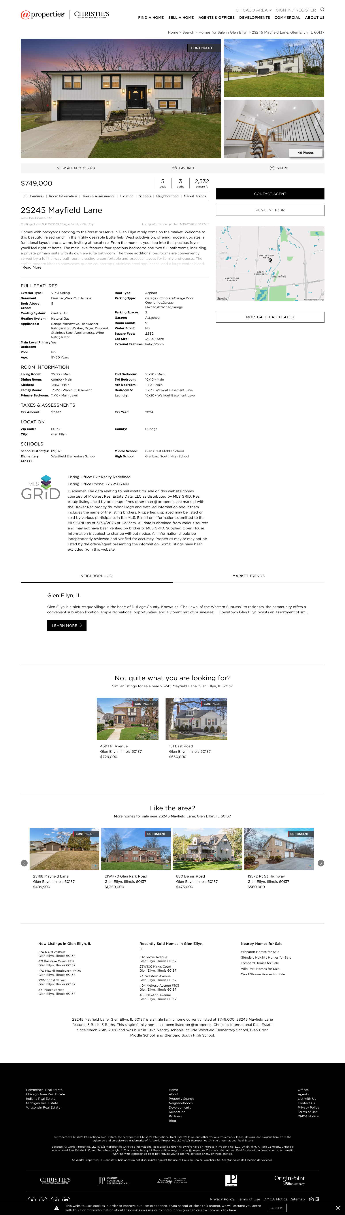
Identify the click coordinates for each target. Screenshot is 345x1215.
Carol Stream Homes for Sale (263, 974)
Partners (175, 1116)
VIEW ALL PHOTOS (76, 168)
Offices (303, 1090)
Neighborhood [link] (167, 196)
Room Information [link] (63, 196)
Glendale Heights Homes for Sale (266, 957)
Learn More (67, 625)
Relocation (177, 1112)
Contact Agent (270, 194)
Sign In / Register (296, 10)
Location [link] (127, 196)
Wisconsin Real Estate (43, 1107)
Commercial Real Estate (44, 1090)
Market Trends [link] (195, 196)
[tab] (97, 576)
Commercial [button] (287, 17)
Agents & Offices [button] (216, 17)
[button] (270, 263)
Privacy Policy (308, 1107)
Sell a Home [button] (181, 17)
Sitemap (298, 1199)
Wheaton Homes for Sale (260, 951)
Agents (303, 1094)
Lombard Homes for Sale (260, 963)
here (232, 1210)
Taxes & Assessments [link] (98, 196)
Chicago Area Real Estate (45, 1094)
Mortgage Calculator (270, 317)
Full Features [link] (34, 196)
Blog (172, 1120)
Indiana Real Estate (40, 1098)
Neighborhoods (181, 1103)
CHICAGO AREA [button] (252, 10)
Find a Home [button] (151, 17)
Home (173, 1090)
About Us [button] (314, 17)
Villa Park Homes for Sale (260, 968)
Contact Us (306, 1103)
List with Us (307, 1098)
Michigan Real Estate (42, 1103)
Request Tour (270, 210)
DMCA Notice (308, 1116)
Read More (32, 267)
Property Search (181, 1098)
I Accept (277, 1208)
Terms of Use (307, 1112)
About (174, 1094)
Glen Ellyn (88, 224)
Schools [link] (145, 196)
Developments (254, 17)
